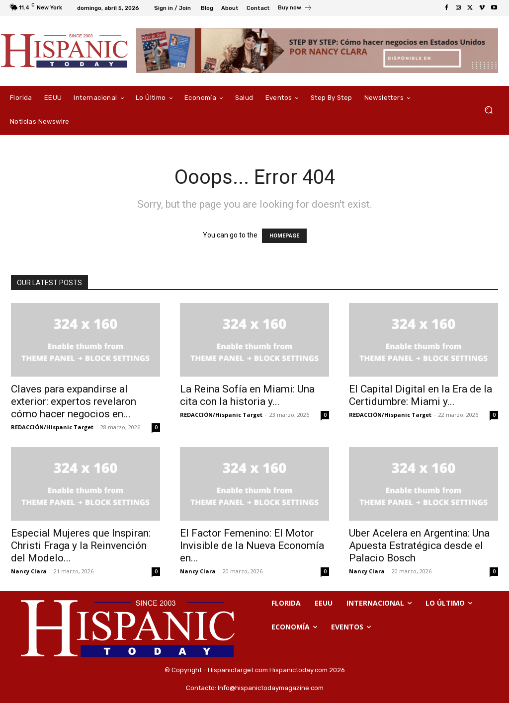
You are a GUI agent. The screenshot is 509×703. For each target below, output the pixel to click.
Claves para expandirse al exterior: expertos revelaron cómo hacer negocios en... (73, 401)
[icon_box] (295, 8)
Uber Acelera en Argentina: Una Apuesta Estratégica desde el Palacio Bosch (419, 545)
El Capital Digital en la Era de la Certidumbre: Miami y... (420, 395)
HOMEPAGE (284, 236)
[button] (488, 110)
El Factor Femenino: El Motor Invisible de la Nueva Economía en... (252, 545)
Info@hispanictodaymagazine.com (271, 688)
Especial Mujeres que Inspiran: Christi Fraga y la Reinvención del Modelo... (81, 545)
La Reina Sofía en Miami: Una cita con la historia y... (247, 395)
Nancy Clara (29, 571)
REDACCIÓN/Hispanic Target (52, 427)
